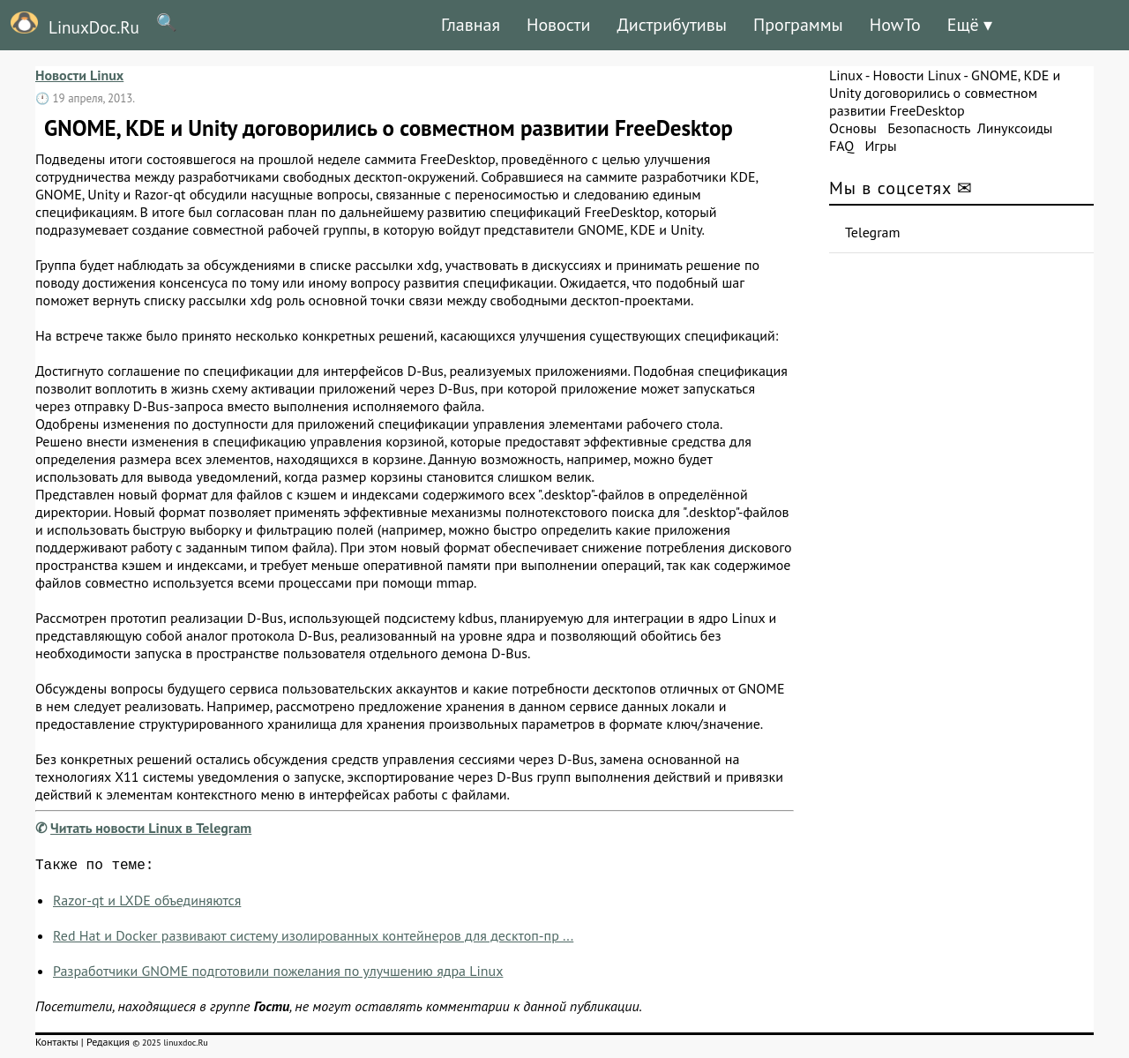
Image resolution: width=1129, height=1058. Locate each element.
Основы (853, 128)
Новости (558, 24)
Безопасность (928, 128)
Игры (880, 145)
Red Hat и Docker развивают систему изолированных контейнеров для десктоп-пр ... (313, 939)
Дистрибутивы (672, 24)
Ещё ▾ (969, 24)
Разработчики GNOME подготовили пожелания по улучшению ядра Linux (278, 974)
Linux (846, 75)
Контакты (57, 1045)
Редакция (108, 1045)
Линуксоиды (1015, 128)
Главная (470, 24)
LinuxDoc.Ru (69, 24)
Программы (798, 24)
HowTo (895, 24)
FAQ (841, 145)
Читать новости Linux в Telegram (150, 828)
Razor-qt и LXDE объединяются (147, 903)
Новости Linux (79, 75)
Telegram (873, 232)
